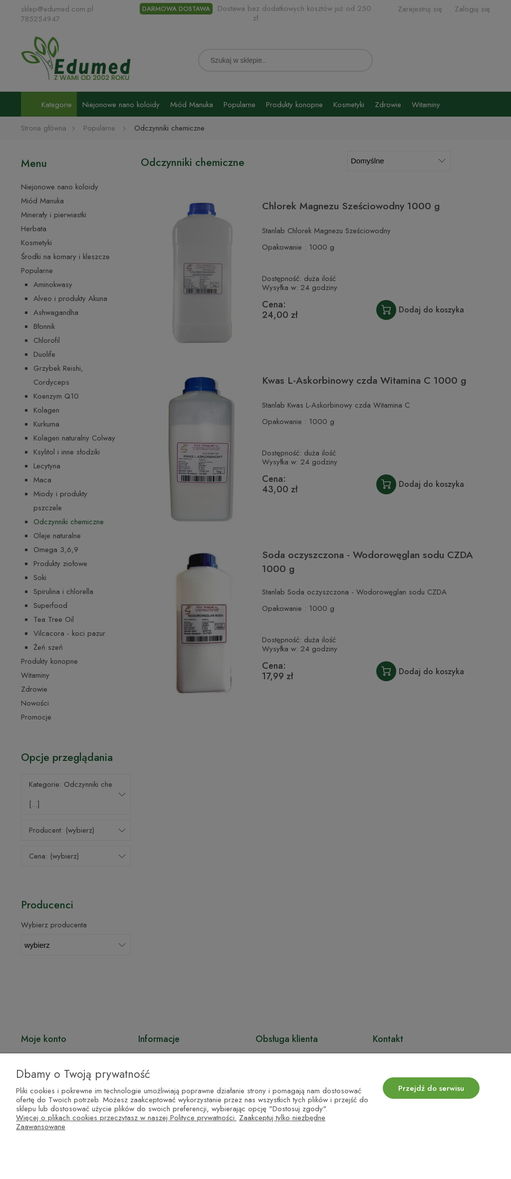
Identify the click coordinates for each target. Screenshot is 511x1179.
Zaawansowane (40, 1126)
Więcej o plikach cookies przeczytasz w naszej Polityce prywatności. (126, 1117)
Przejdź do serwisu (431, 1088)
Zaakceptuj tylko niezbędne (282, 1117)
